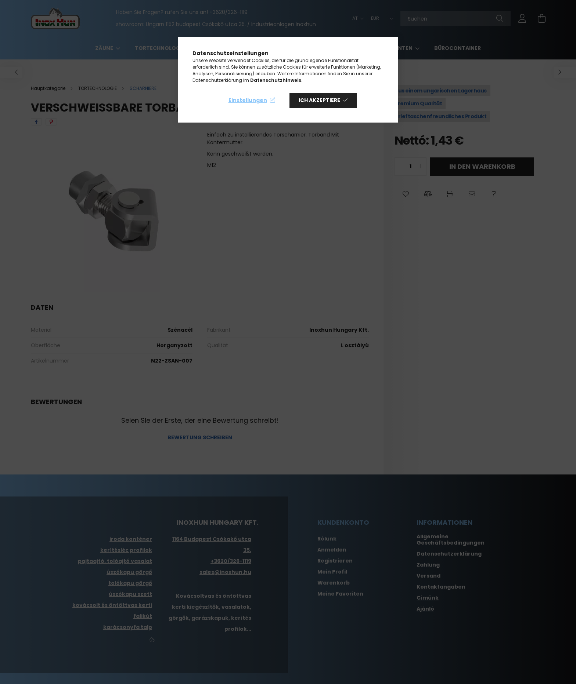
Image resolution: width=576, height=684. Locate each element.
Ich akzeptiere (319, 100)
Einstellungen (247, 100)
